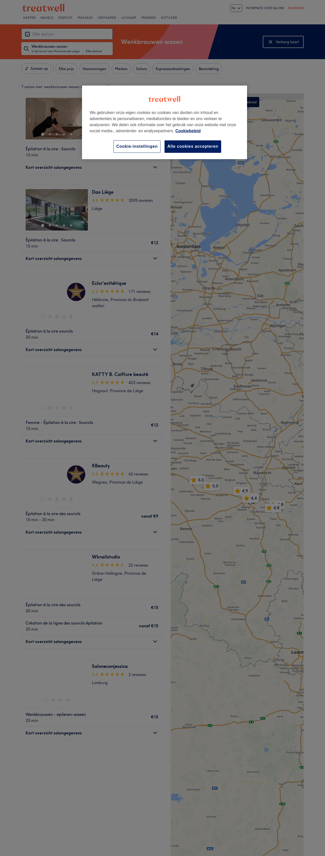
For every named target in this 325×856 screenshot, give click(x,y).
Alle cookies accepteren (192, 146)
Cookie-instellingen (137, 146)
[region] (164, 122)
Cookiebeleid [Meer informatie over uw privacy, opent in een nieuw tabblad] (188, 131)
